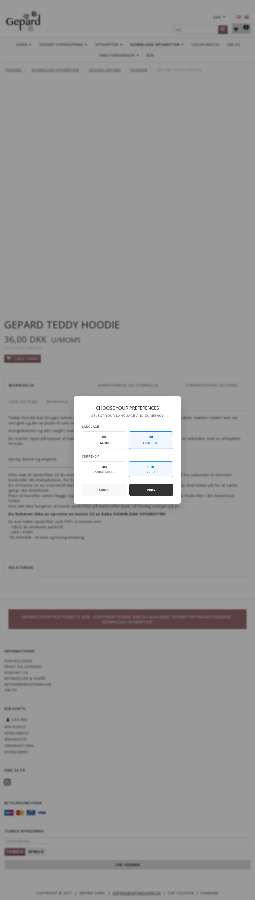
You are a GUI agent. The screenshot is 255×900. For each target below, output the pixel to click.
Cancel (104, 490)
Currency (90, 456)
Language (90, 427)
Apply (151, 490)
